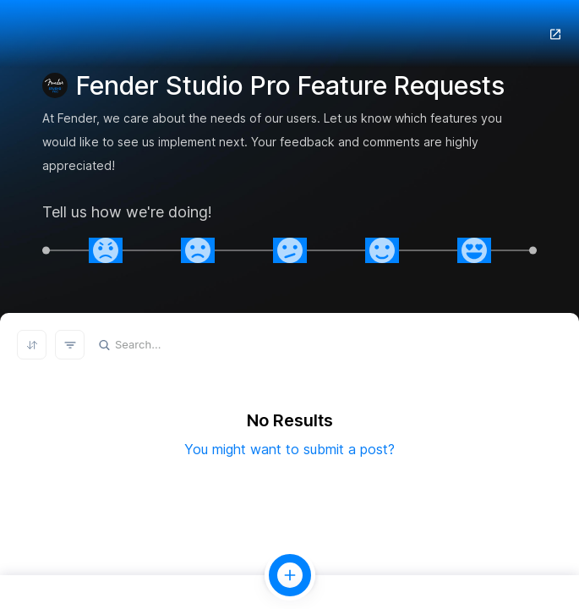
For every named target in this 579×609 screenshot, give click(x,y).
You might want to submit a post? (289, 449)
